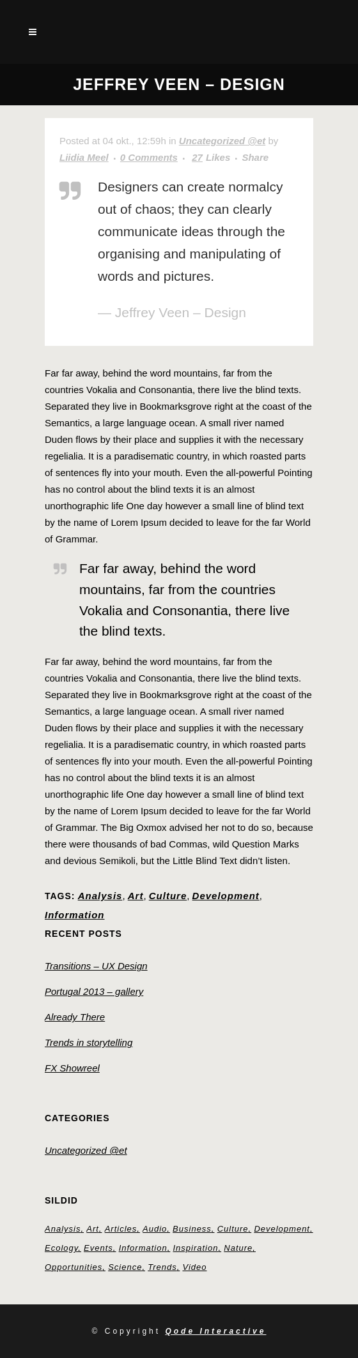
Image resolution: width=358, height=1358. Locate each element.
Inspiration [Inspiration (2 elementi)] (195, 1248)
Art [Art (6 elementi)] (92, 1229)
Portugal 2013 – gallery (94, 991)
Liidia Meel (84, 157)
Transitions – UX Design (96, 965)
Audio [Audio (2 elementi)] (155, 1229)
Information (75, 914)
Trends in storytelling (88, 1042)
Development (226, 895)
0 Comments (149, 157)
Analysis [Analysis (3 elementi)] (63, 1229)
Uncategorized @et (222, 140)
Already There (75, 1016)
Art (136, 895)
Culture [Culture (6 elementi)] (233, 1229)
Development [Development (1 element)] (282, 1229)
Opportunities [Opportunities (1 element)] (73, 1267)
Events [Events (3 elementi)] (98, 1248)
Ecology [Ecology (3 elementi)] (61, 1248)
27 (211, 157)
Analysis (100, 895)
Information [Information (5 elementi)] (143, 1248)
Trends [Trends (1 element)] (162, 1267)
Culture (168, 895)
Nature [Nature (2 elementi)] (238, 1248)
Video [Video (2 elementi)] (194, 1267)
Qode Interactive (215, 1331)
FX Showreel (72, 1068)
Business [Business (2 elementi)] (192, 1229)
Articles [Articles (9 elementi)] (121, 1229)
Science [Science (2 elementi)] (125, 1267)
